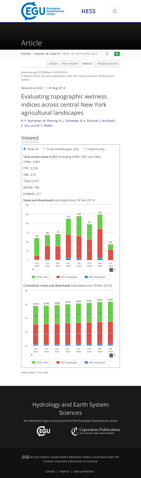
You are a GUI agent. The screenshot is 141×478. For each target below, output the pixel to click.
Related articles (108, 63)
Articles (26, 53)
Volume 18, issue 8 (47, 53)
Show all (30, 149)
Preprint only (94, 149)
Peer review (69, 63)
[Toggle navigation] (115, 11)
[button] (107, 53)
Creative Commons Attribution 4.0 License (70, 461)
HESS (88, 11)
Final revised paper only (61, 149)
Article (53, 63)
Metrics (88, 63)
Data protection (84, 471)
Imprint (64, 471)
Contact (50, 471)
